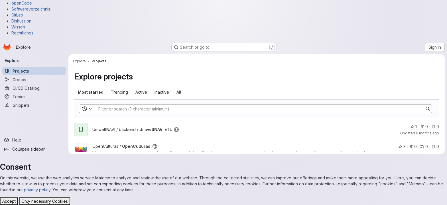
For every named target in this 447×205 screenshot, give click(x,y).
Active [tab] (141, 92)
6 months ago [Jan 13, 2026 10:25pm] (427, 133)
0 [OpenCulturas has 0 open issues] (435, 146)
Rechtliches (22, 32)
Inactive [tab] (162, 92)
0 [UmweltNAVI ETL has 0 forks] (424, 126)
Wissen (18, 26)
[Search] (256, 108)
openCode (21, 3)
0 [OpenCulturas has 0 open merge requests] (424, 146)
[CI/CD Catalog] (34, 88)
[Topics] (34, 97)
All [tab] (178, 92)
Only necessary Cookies (44, 201)
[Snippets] (34, 105)
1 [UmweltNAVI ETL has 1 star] (413, 126)
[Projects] (34, 71)
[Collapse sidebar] (34, 149)
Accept (9, 201)
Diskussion (21, 21)
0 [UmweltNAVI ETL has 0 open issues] (435, 126)
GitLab (17, 15)
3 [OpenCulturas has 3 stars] (402, 146)
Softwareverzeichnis (30, 9)
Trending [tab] (119, 92)
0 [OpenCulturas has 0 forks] (413, 146)
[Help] (34, 140)
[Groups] (34, 79)
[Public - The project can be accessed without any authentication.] (176, 129)
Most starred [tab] (90, 92)
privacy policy (37, 189)
